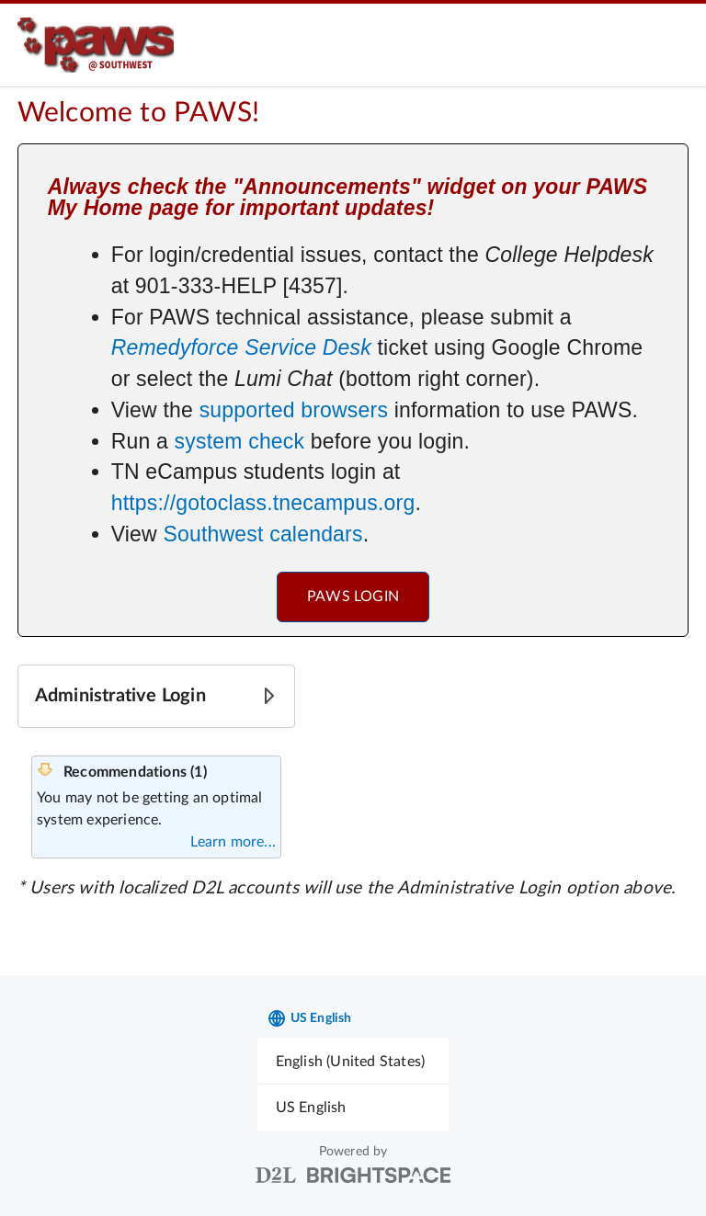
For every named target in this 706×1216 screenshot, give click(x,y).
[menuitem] (353, 1061)
